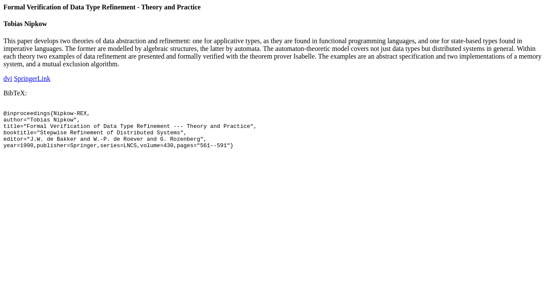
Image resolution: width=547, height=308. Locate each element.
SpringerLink (32, 78)
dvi (7, 78)
